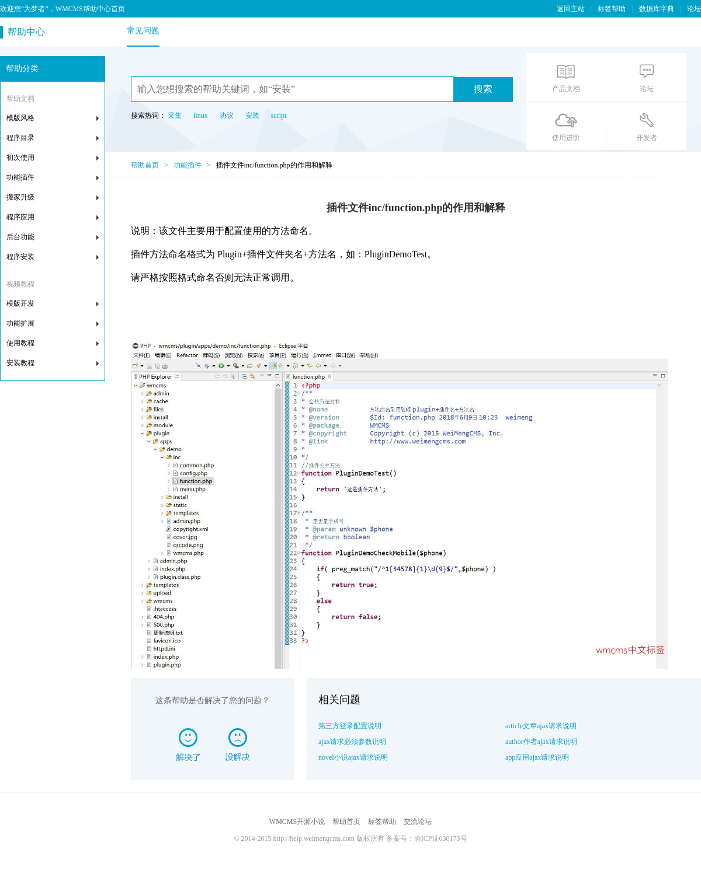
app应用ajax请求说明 (537, 757)
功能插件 (187, 165)
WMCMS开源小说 (297, 821)
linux (200, 115)
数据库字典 (656, 9)
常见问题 (143, 30)
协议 (227, 115)
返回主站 (571, 9)
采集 (175, 115)
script (279, 115)
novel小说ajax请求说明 (353, 757)
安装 (252, 115)
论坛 (694, 9)
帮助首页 (145, 165)
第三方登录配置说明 (349, 726)
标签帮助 (612, 9)
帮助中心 (24, 32)
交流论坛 (418, 821)
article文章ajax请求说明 (541, 726)
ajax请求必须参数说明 (352, 742)
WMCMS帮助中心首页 (90, 9)
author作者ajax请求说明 (541, 742)
